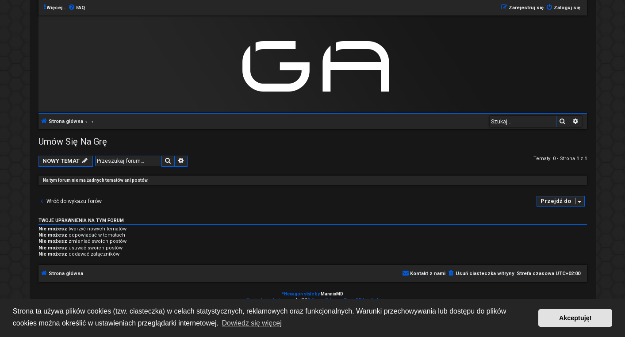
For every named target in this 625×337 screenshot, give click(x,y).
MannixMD (332, 293)
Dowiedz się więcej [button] (252, 323)
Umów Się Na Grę (72, 141)
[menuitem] (76, 8)
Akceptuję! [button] (575, 318)
